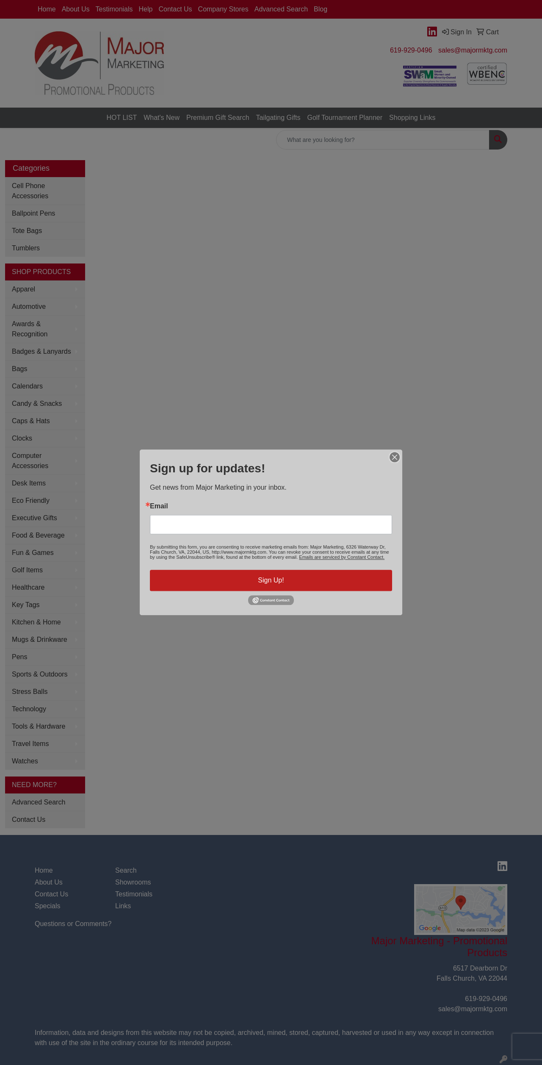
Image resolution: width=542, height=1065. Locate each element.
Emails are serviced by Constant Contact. (341, 557)
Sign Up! (271, 580)
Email (159, 506)
